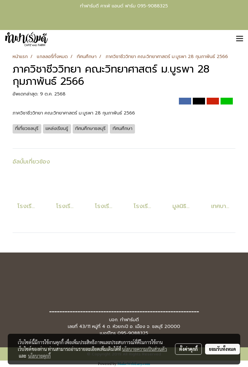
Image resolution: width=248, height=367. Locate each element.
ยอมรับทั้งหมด (222, 349)
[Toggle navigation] (239, 39)
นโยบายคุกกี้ (39, 356)
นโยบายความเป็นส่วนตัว (144, 349)
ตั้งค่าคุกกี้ (188, 349)
